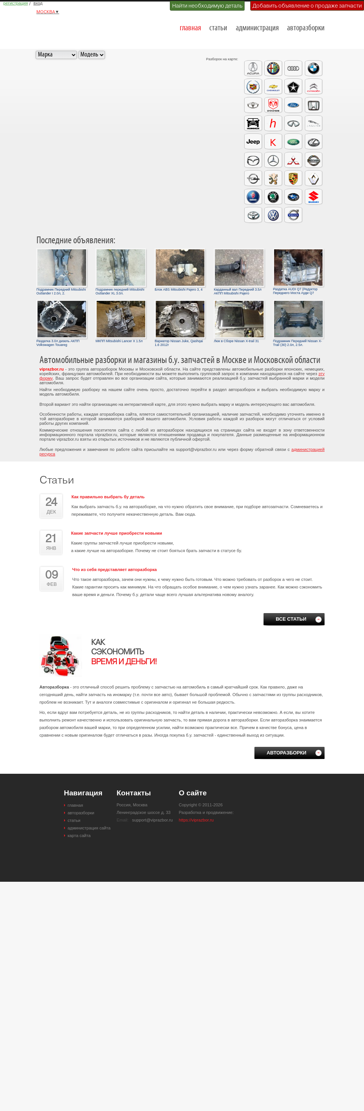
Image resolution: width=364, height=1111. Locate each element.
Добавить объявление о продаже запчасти (307, 5)
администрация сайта (88, 828)
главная (190, 28)
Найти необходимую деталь (207, 5)
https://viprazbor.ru (196, 820)
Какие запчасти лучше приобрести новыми (116, 533)
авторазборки (306, 28)
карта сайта (79, 835)
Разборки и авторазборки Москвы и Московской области (78, 25)
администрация (257, 28)
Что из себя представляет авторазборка (114, 569)
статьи (218, 28)
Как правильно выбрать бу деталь (107, 496)
